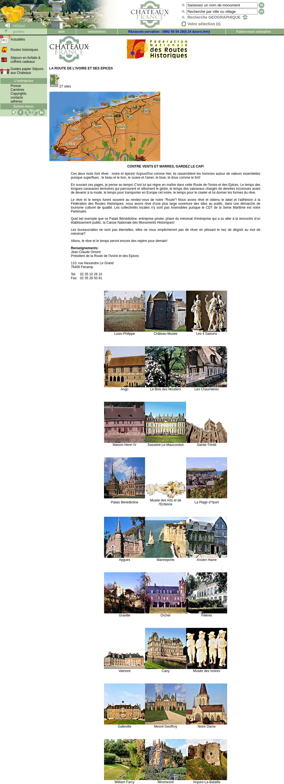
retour (13, 25)
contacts (17, 97)
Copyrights (18, 94)
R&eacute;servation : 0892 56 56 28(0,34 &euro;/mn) (169, 32)
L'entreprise (23, 81)
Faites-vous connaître (253, 32)
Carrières (17, 90)
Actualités (18, 39)
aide (61, 32)
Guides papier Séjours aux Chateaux (27, 71)
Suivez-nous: (23, 106)
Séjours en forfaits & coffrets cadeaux (25, 60)
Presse (16, 86)
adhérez (16, 101)
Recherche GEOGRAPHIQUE (217, 17)
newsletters (97, 32)
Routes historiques (24, 50)
